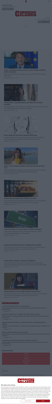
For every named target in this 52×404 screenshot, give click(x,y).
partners (8, 387)
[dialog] (26, 390)
